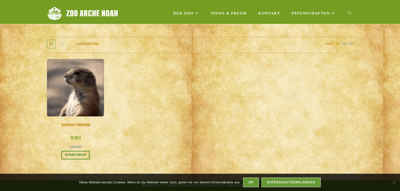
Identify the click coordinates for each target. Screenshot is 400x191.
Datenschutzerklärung (291, 182)
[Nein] (393, 182)
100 (344, 44)
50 (338, 44)
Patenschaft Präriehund (75, 125)
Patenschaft (75, 147)
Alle (351, 44)
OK (251, 182)
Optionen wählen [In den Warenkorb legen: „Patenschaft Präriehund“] (75, 155)
